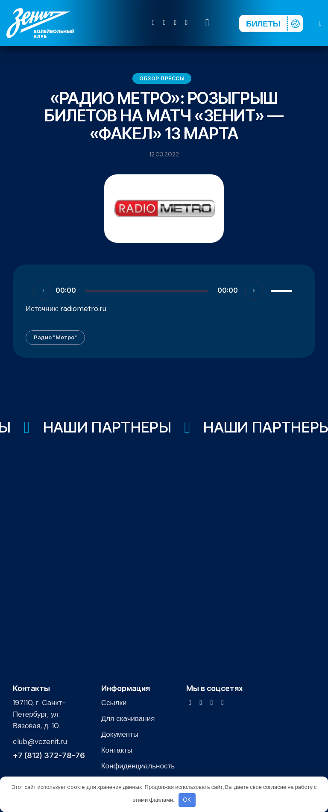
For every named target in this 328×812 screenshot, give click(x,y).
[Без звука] (254, 291)
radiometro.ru (83, 308)
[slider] (146, 291)
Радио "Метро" (55, 337)
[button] (320, 23)
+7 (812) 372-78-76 (49, 755)
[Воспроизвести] (42, 291)
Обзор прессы (161, 78)
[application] (164, 290)
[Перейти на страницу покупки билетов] (271, 23)
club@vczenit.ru (40, 741)
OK (187, 799)
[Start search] (207, 22)
